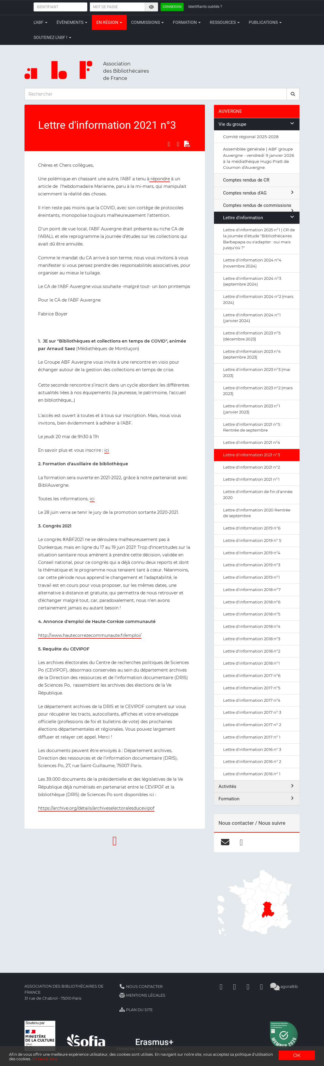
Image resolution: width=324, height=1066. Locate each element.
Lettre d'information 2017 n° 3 (252, 712)
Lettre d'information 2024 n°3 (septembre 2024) (252, 281)
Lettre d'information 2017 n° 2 (252, 724)
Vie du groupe (257, 124)
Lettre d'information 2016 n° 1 (251, 773)
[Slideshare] (261, 986)
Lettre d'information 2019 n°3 (251, 564)
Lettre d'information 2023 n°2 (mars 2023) (258, 390)
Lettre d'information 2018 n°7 (252, 589)
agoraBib (284, 986)
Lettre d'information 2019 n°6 (251, 528)
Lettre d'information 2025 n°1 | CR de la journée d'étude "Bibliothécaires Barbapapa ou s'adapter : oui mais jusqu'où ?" (259, 238)
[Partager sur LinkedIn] (178, 144)
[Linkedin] (234, 986)
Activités (257, 786)
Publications (265, 22)
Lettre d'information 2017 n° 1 (251, 737)
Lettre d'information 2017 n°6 (251, 675)
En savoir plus (130, 1058)
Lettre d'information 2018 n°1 (251, 663)
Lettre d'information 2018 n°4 (251, 626)
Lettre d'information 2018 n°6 (251, 601)
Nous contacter (141, 986)
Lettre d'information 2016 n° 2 (252, 761)
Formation (187, 22)
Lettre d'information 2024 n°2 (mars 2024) (258, 299)
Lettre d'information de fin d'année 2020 (258, 494)
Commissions (147, 22)
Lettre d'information (259, 217)
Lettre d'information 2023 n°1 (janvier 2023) (251, 408)
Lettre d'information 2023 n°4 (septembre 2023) (252, 354)
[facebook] (241, 842)
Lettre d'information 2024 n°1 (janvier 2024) (252, 317)
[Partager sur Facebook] (169, 144)
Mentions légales (142, 995)
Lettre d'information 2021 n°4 (251, 442)
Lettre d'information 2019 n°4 (251, 552)
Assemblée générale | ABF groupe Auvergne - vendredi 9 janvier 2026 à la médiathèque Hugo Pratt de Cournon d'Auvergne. (258, 158)
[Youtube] (248, 986)
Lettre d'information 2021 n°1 (251, 479)
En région (109, 22)
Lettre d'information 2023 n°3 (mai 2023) (256, 372)
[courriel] (225, 842)
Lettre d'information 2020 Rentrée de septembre (256, 513)
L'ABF (40, 22)
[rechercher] (293, 94)
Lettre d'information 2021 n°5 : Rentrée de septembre (252, 427)
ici (106, 450)
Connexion (172, 7)
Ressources (225, 22)
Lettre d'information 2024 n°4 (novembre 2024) (252, 263)
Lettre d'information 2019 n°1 (251, 577)
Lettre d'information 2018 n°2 (251, 651)
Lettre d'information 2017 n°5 (251, 687)
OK (296, 1053)
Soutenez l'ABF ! (52, 37)
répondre (159, 179)
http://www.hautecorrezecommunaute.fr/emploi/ (89, 635)
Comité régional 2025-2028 (251, 136)
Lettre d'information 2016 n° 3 (252, 749)
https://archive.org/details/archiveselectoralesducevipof (96, 808)
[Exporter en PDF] (187, 144)
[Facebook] (221, 986)
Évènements (72, 22)
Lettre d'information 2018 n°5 (251, 614)
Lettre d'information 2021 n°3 (251, 454)
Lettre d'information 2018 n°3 (251, 638)
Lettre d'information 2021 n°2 (251, 467)
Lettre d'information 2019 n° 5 (252, 540)
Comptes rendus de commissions (259, 207)
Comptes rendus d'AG (259, 193)
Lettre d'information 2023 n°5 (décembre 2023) (251, 336)
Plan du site (136, 1009)
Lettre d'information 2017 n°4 (251, 700)
